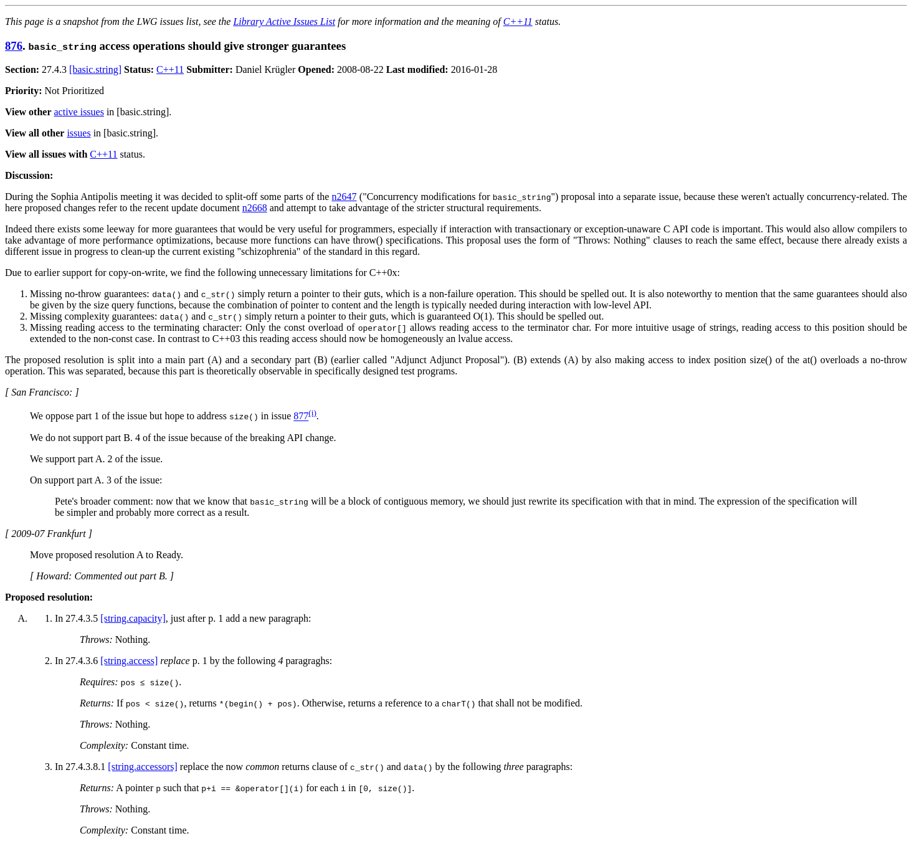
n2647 (344, 196)
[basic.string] (95, 69)
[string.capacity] (132, 618)
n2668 (254, 207)
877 (300, 416)
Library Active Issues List (284, 21)
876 (13, 45)
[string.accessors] (143, 766)
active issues (79, 112)
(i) (312, 412)
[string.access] (129, 660)
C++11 (518, 21)
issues (78, 133)
